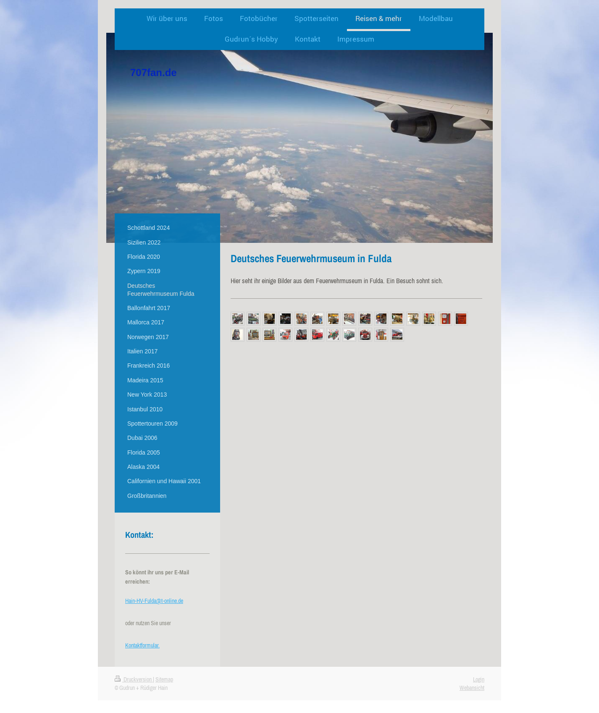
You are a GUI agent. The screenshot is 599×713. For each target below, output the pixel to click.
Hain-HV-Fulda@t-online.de (154, 600)
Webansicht (472, 687)
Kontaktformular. (142, 645)
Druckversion (134, 679)
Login (478, 679)
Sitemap (164, 679)
